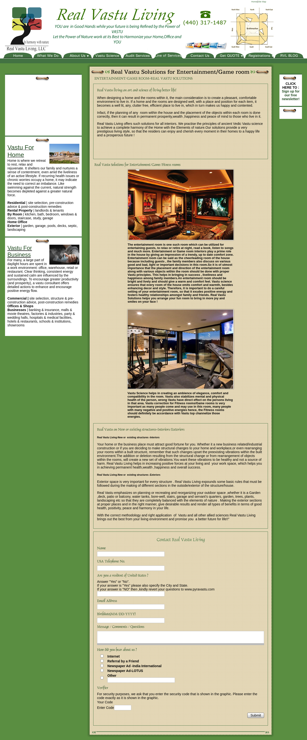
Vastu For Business (19, 251)
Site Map (262, 1)
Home (254, 1)
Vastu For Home (20, 151)
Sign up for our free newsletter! (291, 95)
